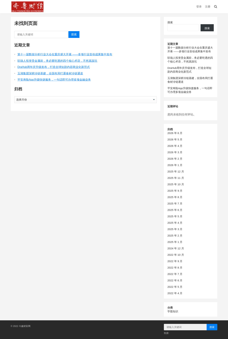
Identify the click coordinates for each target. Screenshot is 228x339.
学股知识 (172, 311)
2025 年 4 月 (174, 222)
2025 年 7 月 (174, 203)
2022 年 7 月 (174, 273)
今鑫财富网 (24, 326)
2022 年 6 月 (174, 280)
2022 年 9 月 (174, 261)
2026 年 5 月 (174, 139)
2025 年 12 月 (175, 171)
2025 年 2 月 (174, 235)
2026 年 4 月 (174, 145)
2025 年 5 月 (174, 216)
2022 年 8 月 (174, 267)
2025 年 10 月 (175, 184)
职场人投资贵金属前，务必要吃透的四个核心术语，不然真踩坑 (57, 60)
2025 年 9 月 (174, 190)
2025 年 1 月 (174, 241)
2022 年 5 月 (174, 286)
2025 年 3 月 (174, 229)
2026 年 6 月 (174, 133)
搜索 (74, 34)
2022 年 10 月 (175, 254)
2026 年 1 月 (174, 165)
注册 (207, 6)
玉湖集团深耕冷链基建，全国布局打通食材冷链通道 (50, 73)
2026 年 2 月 (174, 158)
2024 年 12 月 (175, 248)
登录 (199, 6)
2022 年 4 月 (174, 293)
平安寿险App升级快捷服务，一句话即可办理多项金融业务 (54, 79)
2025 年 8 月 (174, 197)
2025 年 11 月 (175, 177)
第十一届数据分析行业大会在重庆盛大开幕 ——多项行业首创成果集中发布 (64, 54)
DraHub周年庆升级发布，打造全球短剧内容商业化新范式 (53, 67)
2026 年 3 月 (174, 152)
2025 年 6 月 (174, 209)
